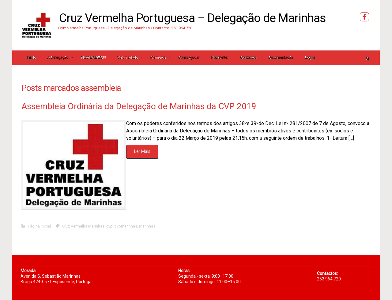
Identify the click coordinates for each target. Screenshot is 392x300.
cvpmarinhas (126, 226)
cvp (109, 226)
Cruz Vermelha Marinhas (83, 226)
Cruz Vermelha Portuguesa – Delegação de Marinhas (192, 18)
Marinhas (147, 226)
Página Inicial (39, 226)
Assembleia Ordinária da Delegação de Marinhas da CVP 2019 (138, 106)
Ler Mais (142, 151)
